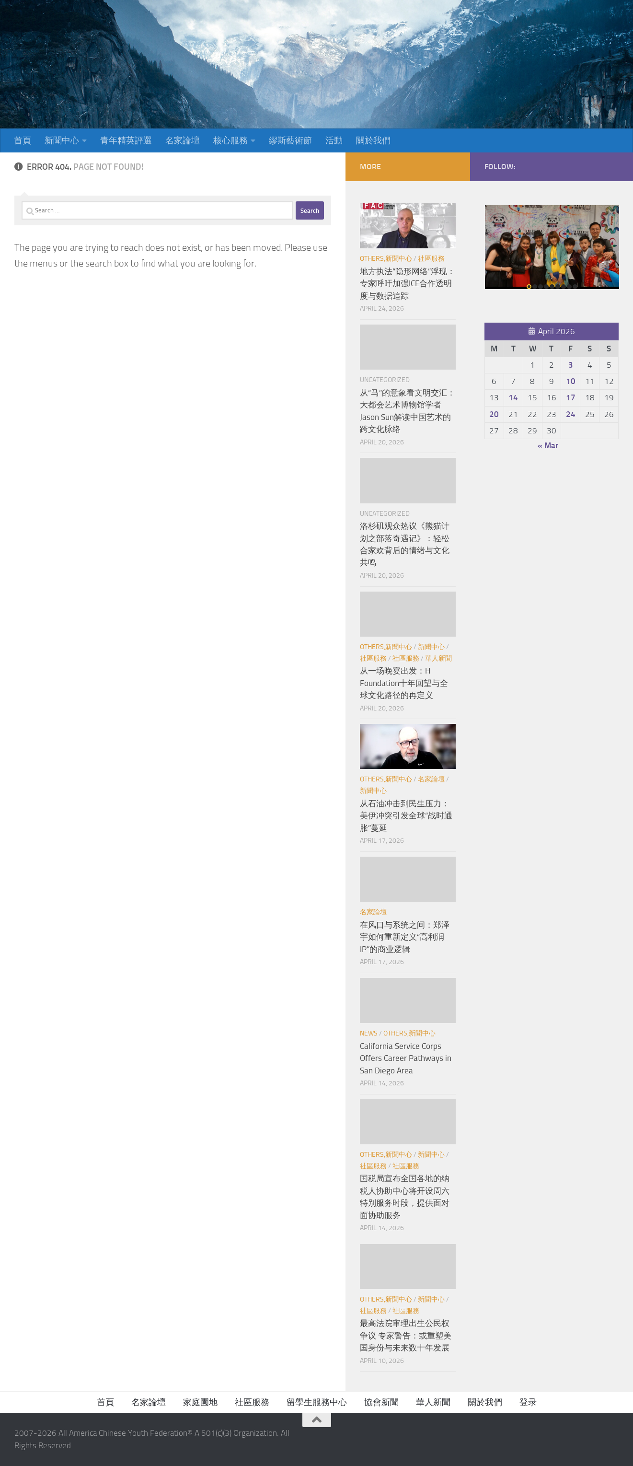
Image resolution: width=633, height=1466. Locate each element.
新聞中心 (62, 140)
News (369, 1033)
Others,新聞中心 (386, 259)
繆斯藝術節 (290, 140)
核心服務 (230, 140)
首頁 (22, 140)
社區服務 (431, 259)
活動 (334, 140)
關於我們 (373, 140)
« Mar (548, 445)
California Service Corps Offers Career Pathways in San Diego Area (405, 1058)
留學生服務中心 (317, 1402)
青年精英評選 (126, 140)
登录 (528, 1402)
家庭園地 (200, 1402)
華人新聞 (438, 658)
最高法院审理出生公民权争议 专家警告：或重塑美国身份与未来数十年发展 (405, 1335)
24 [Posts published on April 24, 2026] (570, 414)
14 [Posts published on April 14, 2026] (513, 397)
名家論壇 (182, 140)
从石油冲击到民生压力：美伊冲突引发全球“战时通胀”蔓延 (406, 816)
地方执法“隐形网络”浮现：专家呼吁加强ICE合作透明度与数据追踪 (407, 284)
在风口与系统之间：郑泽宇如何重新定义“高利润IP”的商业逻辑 (404, 937)
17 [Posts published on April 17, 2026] (570, 397)
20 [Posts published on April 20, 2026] (494, 414)
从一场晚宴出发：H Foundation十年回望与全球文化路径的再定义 (404, 683)
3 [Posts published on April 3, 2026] (570, 365)
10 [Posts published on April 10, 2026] (570, 381)
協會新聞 (381, 1402)
